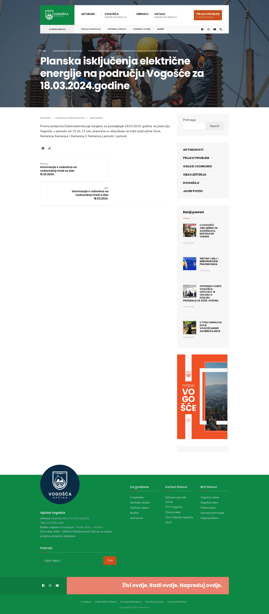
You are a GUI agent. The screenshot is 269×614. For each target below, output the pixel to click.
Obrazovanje (172, 512)
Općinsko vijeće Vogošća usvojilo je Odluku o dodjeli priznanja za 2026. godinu (202, 293)
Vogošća (116, 15)
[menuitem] (91, 13)
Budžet (161, 28)
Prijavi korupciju (91, 28)
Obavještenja (194, 175)
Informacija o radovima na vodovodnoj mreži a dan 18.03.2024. (151, 169)
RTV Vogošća (173, 507)
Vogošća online (210, 497)
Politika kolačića (154, 601)
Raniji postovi (194, 212)
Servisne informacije (212, 513)
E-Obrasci (86, 601)
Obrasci (142, 14)
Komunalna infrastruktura (68, 50)
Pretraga (189, 120)
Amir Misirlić (96, 118)
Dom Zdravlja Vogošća (179, 517)
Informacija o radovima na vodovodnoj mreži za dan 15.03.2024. (58, 169)
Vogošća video (209, 502)
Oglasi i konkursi (197, 166)
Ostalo (165, 15)
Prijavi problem (207, 15)
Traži (110, 560)
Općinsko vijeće (141, 28)
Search (214, 126)
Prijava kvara (208, 508)
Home (43, 50)
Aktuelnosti (193, 150)
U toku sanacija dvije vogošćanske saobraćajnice (211, 327)
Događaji (191, 183)
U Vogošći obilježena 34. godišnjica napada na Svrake (209, 230)
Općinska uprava (117, 28)
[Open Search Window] (221, 29)
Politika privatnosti (131, 601)
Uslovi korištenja (176, 601)
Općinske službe (140, 502)
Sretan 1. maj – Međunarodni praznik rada (209, 261)
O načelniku (137, 497)
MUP (168, 522)
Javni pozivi (193, 191)
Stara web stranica (106, 601)
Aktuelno (88, 14)
